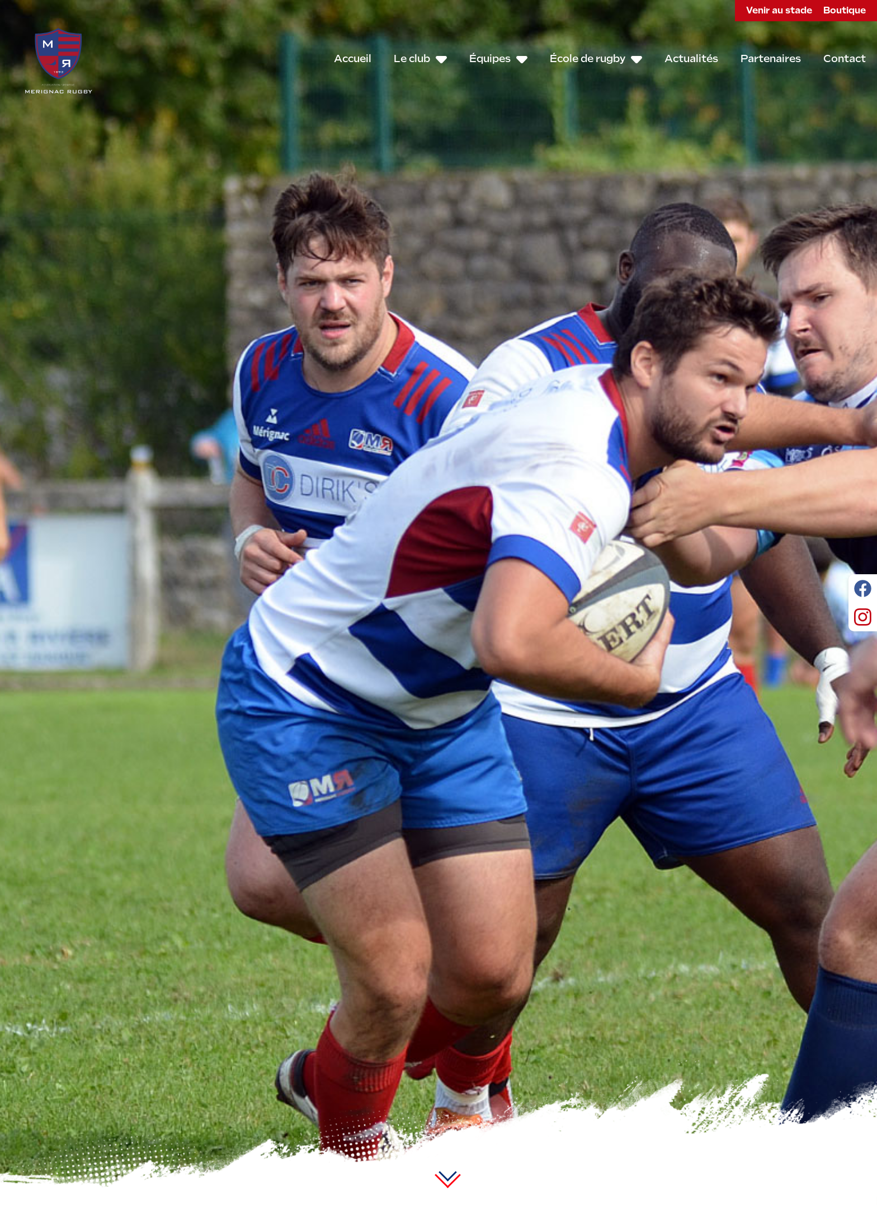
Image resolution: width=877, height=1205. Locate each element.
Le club (420, 59)
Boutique (844, 10)
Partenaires (771, 58)
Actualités (691, 58)
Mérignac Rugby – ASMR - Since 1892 (58, 60)
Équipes (498, 59)
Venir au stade (779, 10)
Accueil (352, 58)
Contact (844, 58)
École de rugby (596, 59)
